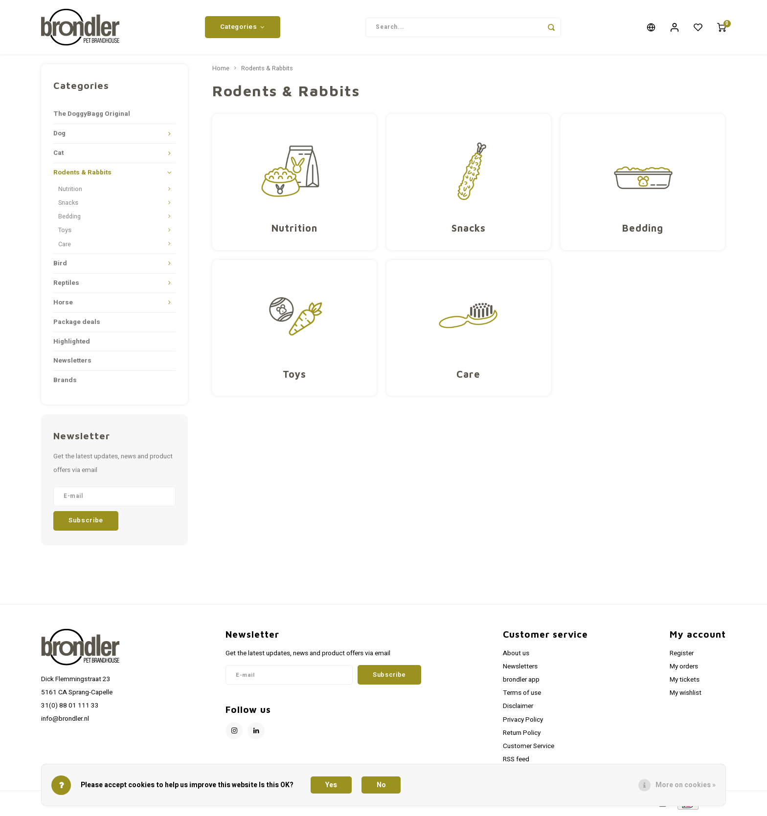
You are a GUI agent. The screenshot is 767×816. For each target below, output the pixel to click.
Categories (242, 28)
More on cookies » (685, 785)
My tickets (684, 682)
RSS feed (516, 761)
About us (516, 655)
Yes (331, 785)
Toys (64, 232)
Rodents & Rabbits (82, 174)
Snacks (68, 204)
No (381, 785)
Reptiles (66, 284)
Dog (59, 135)
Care (64, 245)
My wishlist (685, 695)
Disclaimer (518, 708)
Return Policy (522, 734)
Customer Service (528, 747)
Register (682, 655)
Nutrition (70, 191)
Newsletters (72, 362)
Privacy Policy (523, 721)
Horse (63, 304)
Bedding (69, 218)
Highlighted (71, 343)
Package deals (76, 323)
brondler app (521, 682)
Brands (65, 382)
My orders (684, 668)
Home (220, 70)
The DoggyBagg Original (91, 116)
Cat (58, 155)
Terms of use (522, 695)
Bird (60, 265)
